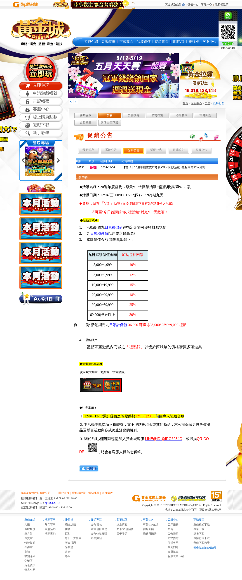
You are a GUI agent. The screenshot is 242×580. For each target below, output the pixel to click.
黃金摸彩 (69, 542)
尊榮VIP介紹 (149, 524)
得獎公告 (179, 150)
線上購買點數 (45, 117)
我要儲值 (144, 41)
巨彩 (66, 533)
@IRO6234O (52, 502)
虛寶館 (27, 538)
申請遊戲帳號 (45, 93)
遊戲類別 (28, 529)
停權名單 (181, 115)
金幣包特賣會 (97, 529)
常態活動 (49, 529)
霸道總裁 (69, 524)
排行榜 (194, 41)
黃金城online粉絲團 (204, 547)
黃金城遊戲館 (173, 4)
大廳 (26, 524)
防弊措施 (157, 115)
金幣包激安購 (97, 533)
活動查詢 (49, 533)
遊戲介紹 (91, 41)
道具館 (27, 533)
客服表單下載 (109, 122)
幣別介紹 (28, 556)
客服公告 (201, 150)
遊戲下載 (41, 125)
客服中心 (206, 4)
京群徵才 (107, 493)
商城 (26, 551)
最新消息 (88, 150)
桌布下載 (197, 533)
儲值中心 (193, 4)
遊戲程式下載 (200, 524)
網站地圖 (93, 493)
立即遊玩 (41, 85)
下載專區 (126, 41)
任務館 (27, 547)
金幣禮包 (95, 524)
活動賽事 (108, 41)
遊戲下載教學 (200, 542)
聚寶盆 (67, 547)
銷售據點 (95, 538)
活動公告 (156, 150)
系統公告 (111, 150)
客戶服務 (86, 115)
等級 (66, 556)
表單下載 (197, 529)
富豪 (66, 551)
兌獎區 (27, 560)
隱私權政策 (221, 4)
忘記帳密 (41, 101)
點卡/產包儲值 (124, 529)
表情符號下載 (200, 538)
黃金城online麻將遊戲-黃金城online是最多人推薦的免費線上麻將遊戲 (40, 31)
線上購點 (120, 524)
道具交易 (28, 569)
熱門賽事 (49, 524)
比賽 (66, 529)
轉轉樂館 (28, 542)
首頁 (185, 103)
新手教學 (41, 132)
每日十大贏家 (71, 538)
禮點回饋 (147, 529)
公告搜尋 (133, 115)
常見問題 (205, 115)
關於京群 (64, 493)
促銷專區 (161, 41)
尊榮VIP (178, 41)
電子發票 (120, 533)
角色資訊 (28, 565)
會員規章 (86, 122)
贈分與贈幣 (148, 533)
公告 (207, 103)
